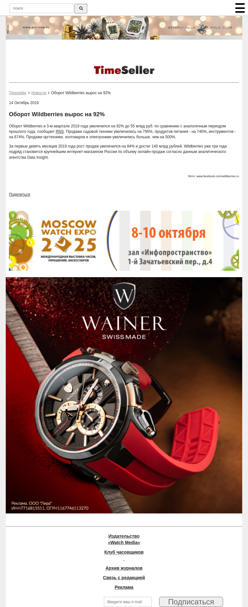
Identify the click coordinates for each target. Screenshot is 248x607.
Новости (38, 93)
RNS (60, 131)
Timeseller (18, 93)
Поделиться (19, 194)
